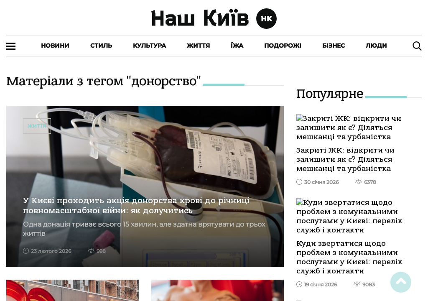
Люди (376, 45)
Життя (198, 45)
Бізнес (333, 45)
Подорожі (282, 45)
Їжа (237, 45)
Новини (55, 45)
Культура (149, 45)
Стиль (101, 45)
